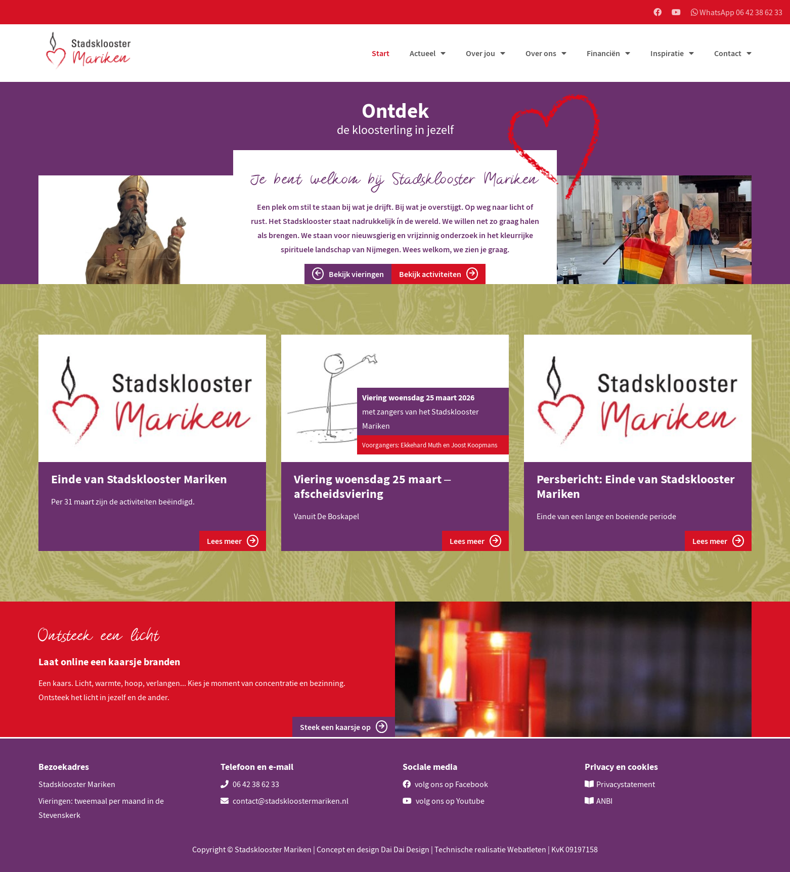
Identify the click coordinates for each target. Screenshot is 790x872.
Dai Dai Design (405, 849)
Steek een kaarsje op (343, 728)
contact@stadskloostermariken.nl (284, 801)
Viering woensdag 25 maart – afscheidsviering (372, 487)
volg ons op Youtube (444, 801)
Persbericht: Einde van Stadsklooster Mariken (636, 487)
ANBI (604, 801)
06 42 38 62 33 (250, 784)
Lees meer (232, 541)
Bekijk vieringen (348, 274)
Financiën (603, 54)
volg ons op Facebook (445, 784)
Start (380, 54)
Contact (727, 54)
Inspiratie (667, 54)
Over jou (480, 54)
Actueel (422, 54)
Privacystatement (625, 784)
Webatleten (526, 849)
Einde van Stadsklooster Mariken (139, 480)
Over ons (540, 54)
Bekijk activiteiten (438, 274)
